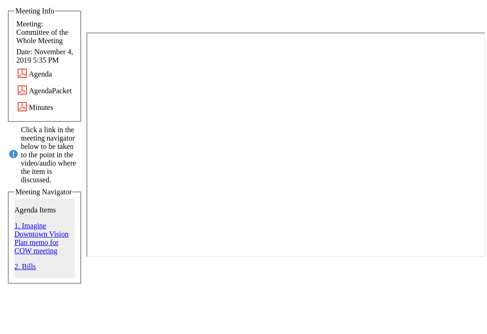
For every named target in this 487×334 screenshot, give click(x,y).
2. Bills (25, 266)
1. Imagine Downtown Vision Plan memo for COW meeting (41, 238)
